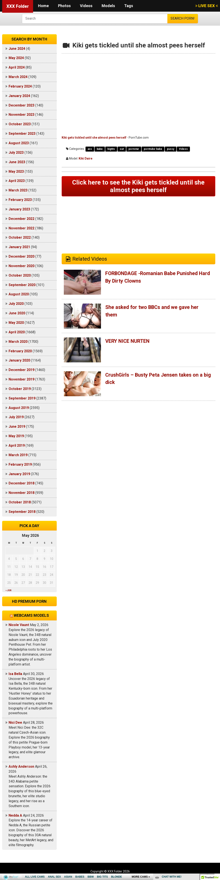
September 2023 (22, 134)
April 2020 (17, 332)
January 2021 (19, 247)
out (122, 148)
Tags (128, 5)
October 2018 (20, 502)
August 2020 (19, 294)
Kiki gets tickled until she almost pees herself (94, 137)
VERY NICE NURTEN (129, 341)
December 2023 (21, 105)
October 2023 (20, 124)
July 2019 (16, 417)
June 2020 (17, 313)
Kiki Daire (85, 158)
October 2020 (20, 275)
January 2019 (19, 474)
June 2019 (17, 426)
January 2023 (19, 209)
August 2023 (19, 143)
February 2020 (20, 351)
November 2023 (21, 115)
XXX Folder (17, 6)
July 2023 (16, 152)
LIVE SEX (206, 5)
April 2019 (17, 445)
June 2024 (17, 49)
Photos (64, 5)
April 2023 (17, 181)
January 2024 (19, 96)
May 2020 (16, 323)
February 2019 (20, 464)
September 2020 (22, 285)
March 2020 (18, 342)
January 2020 (19, 360)
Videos (86, 5)
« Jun (8, 590)
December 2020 (21, 256)
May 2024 (16, 58)
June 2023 (17, 162)
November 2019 (21, 379)
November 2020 (21, 266)
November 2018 (21, 493)
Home (43, 5)
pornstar (133, 148)
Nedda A (15, 815)
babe (100, 148)
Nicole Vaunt (19, 625)
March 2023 (18, 190)
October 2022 (20, 237)
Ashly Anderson (21, 766)
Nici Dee (15, 722)
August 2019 (19, 408)
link (216, 812)
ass (90, 148)
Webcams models (31, 615)
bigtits (111, 148)
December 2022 (21, 219)
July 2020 (16, 304)
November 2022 (21, 228)
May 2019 (16, 436)
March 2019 (18, 455)
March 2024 (18, 77)
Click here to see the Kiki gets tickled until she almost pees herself (138, 186)
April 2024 (17, 67)
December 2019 (21, 370)
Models (108, 5)
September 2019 (22, 398)
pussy (170, 148)
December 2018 (21, 483)
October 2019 (20, 389)
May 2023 (16, 171)
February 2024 (20, 86)
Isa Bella (15, 674)
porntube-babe (153, 148)
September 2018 (22, 512)
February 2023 (20, 200)
